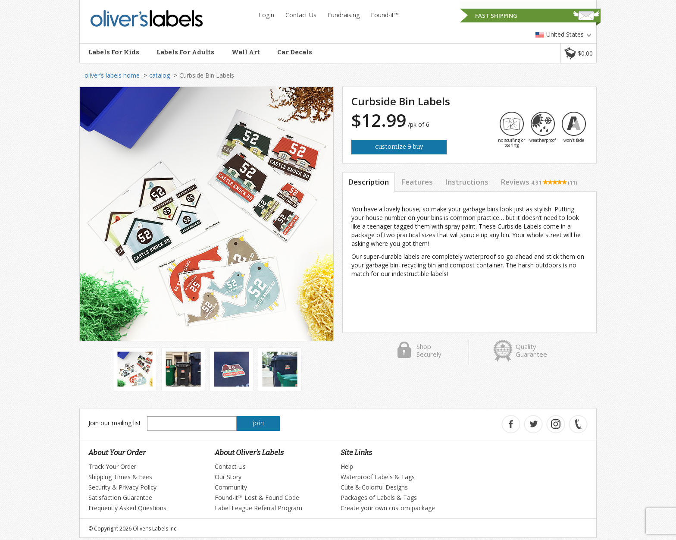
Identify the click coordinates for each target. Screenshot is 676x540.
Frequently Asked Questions (127, 508)
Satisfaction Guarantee (120, 497)
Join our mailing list (114, 423)
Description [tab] (368, 182)
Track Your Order (112, 466)
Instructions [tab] (466, 182)
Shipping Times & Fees (120, 477)
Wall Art (246, 52)
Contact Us (300, 15)
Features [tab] (417, 182)
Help (347, 466)
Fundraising (344, 15)
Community (231, 487)
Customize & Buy (399, 147)
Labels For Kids (113, 52)
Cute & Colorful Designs (374, 487)
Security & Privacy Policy (122, 487)
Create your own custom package (388, 508)
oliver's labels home (112, 75)
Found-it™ (385, 15)
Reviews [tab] (539, 182)
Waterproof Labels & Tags (378, 477)
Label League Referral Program (258, 508)
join (258, 423)
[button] (578, 53)
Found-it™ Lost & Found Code (257, 497)
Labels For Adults (185, 52)
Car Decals (294, 52)
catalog (159, 75)
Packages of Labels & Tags (379, 497)
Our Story (228, 477)
